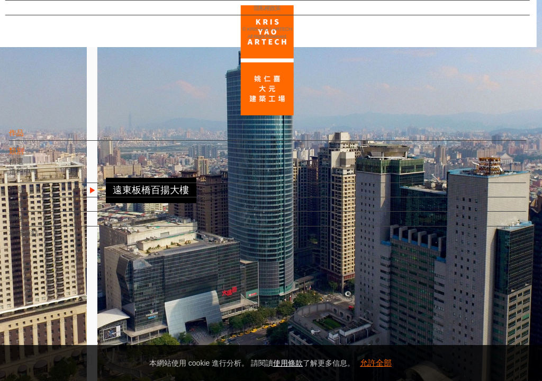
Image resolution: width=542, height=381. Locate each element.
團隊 (35, 209)
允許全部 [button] (376, 362)
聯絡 (35, 224)
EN (72, 311)
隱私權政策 (54, 342)
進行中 (39, 177)
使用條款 (288, 363)
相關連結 (43, 238)
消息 (35, 194)
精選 (35, 166)
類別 (35, 156)
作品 (35, 138)
